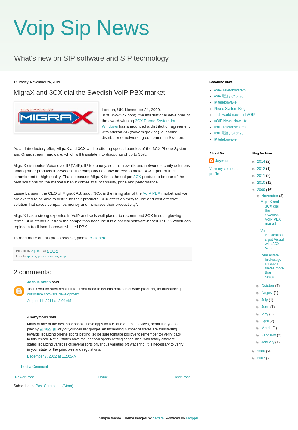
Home (103, 377)
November (270, 196)
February (269, 335)
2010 (261, 182)
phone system (48, 256)
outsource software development (53, 294)
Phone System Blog (229, 109)
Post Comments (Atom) (54, 386)
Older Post (181, 377)
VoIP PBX (151, 193)
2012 (261, 169)
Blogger (192, 418)
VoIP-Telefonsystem (230, 90)
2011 (261, 176)
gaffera (158, 418)
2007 (261, 358)
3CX (137, 176)
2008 (261, 351)
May (265, 314)
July (265, 300)
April (265, 321)
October (268, 286)
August (267, 293)
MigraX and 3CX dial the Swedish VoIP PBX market (270, 213)
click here (98, 238)
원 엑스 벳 (47, 329)
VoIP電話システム (228, 96)
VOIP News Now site (230, 121)
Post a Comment (34, 367)
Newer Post (24, 377)
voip (63, 256)
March (266, 328)
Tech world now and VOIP (234, 115)
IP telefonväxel (225, 102)
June (265, 307)
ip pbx (31, 256)
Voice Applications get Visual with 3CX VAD (272, 239)
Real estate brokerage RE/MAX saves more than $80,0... (272, 266)
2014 (261, 161)
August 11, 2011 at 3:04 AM (49, 301)
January (268, 342)
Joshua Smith (39, 282)
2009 (261, 190)
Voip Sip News (81, 28)
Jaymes (221, 161)
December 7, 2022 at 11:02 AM (51, 356)
